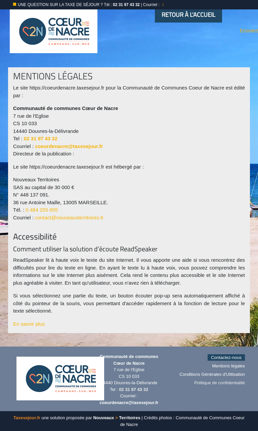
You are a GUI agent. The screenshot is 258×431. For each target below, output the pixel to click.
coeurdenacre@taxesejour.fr (69, 146)
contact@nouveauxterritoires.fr (69, 217)
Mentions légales (228, 365)
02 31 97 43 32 (40, 138)
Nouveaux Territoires (116, 417)
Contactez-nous (226, 357)
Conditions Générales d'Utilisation (212, 374)
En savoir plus (29, 324)
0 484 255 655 (42, 210)
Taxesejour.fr (26, 417)
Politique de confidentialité (219, 382)
